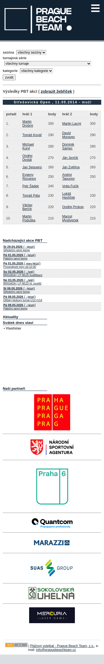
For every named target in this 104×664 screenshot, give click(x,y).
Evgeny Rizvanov (29, 177)
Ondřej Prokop (72, 207)
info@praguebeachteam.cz (56, 650)
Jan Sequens (32, 167)
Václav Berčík (27, 207)
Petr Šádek (30, 186)
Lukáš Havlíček (68, 195)
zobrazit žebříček (56, 91)
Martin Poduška (28, 218)
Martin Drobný (27, 124)
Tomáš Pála (31, 196)
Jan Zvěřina (71, 167)
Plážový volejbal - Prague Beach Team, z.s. (62, 646)
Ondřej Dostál (27, 158)
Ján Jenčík (70, 158)
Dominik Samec (68, 146)
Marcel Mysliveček (70, 218)
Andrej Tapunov (68, 177)
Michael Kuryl (28, 146)
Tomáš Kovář (32, 135)
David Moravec (68, 135)
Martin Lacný (71, 124)
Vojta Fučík (70, 186)
